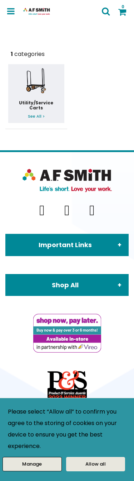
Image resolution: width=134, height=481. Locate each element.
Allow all (95, 464)
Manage (32, 464)
